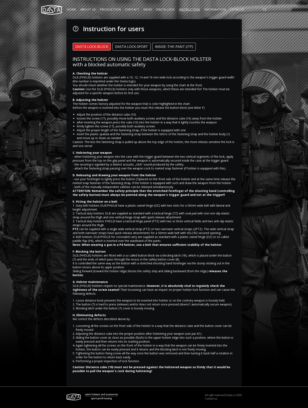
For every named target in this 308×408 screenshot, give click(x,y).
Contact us (211, 399)
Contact (132, 9)
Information (215, 9)
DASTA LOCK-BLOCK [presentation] (91, 48)
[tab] (92, 48)
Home (71, 9)
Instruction (189, 9)
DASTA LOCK (165, 9)
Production (110, 9)
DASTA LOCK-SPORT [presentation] (131, 48)
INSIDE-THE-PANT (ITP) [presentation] (174, 48)
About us (88, 9)
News (147, 9)
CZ (265, 9)
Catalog (237, 9)
